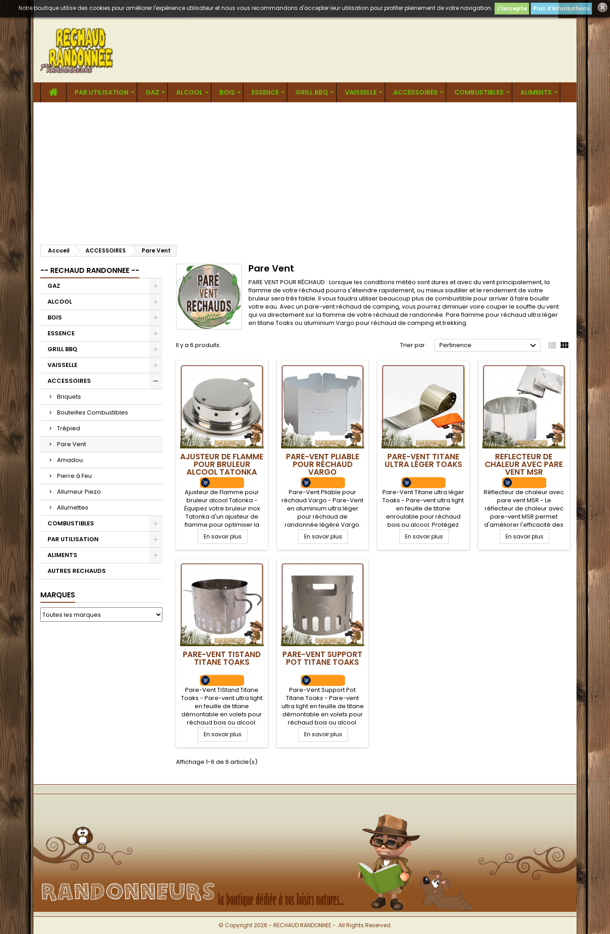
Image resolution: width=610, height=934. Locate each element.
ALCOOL (189, 92)
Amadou (70, 460)
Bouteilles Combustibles (92, 412)
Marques (57, 595)
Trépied (68, 428)
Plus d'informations (561, 8)
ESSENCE (265, 92)
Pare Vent (71, 444)
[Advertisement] (305, 170)
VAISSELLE (360, 92)
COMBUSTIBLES (479, 92)
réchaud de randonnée (408, 314)
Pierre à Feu (74, 476)
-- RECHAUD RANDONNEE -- (89, 270)
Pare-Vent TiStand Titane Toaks (222, 658)
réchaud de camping (367, 306)
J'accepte (512, 8)
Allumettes (72, 507)
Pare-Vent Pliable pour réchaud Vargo (322, 464)
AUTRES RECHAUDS (77, 571)
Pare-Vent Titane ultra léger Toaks (423, 460)
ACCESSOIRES (415, 92)
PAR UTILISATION (102, 92)
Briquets (69, 396)
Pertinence (489, 345)
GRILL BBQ (311, 92)
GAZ (152, 92)
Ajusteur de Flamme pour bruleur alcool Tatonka (221, 464)
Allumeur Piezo (79, 491)
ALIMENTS (536, 92)
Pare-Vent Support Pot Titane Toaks (322, 658)
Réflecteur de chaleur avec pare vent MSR (524, 464)
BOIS (227, 92)
